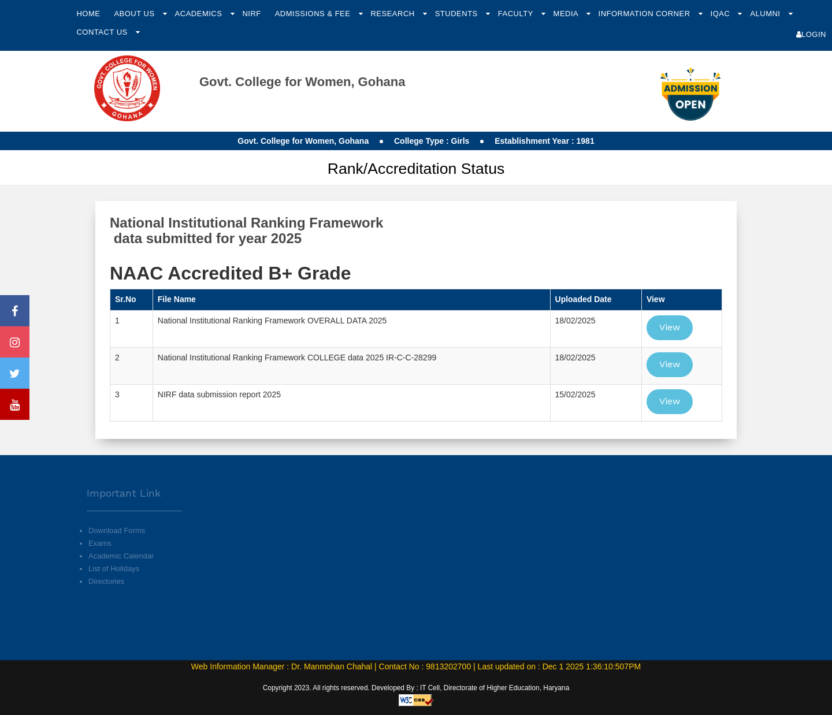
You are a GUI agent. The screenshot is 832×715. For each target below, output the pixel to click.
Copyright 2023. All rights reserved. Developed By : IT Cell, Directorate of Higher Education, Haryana (416, 688)
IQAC (722, 13)
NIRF (251, 13)
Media (567, 13)
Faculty (517, 13)
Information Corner (646, 13)
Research (393, 13)
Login (811, 34)
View (669, 327)
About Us (135, 13)
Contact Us (102, 32)
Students (457, 13)
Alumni (766, 13)
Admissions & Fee (314, 13)
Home (88, 13)
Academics (200, 13)
